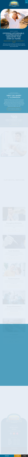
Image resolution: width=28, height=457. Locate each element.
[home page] (14, 3)
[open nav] (26, 1)
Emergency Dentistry (7, 40)
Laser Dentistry (14, 40)
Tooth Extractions (20, 40)
